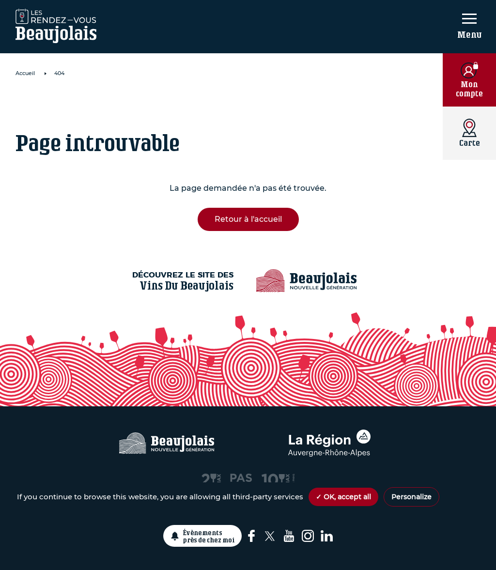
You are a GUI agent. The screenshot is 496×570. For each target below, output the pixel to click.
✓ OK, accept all (343, 497)
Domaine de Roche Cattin (133, 104)
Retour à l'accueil (248, 219)
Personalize (411, 497)
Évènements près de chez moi (209, 536)
